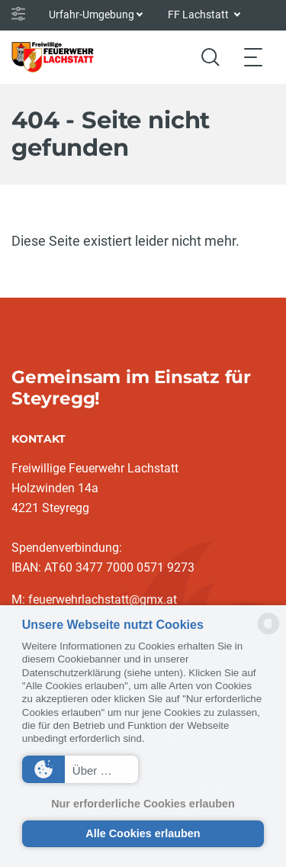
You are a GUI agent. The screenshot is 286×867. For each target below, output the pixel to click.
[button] (80, 769)
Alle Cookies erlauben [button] (142, 833)
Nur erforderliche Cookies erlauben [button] (143, 804)
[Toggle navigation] (253, 57)
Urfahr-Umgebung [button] (91, 14)
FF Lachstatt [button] (199, 14)
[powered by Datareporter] (268, 633)
